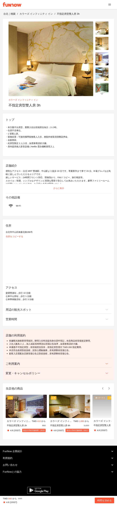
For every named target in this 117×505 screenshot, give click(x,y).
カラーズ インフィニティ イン (36, 14)
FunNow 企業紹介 (58, 451)
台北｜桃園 (9, 14)
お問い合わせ (58, 465)
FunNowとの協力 (58, 471)
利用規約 (58, 458)
